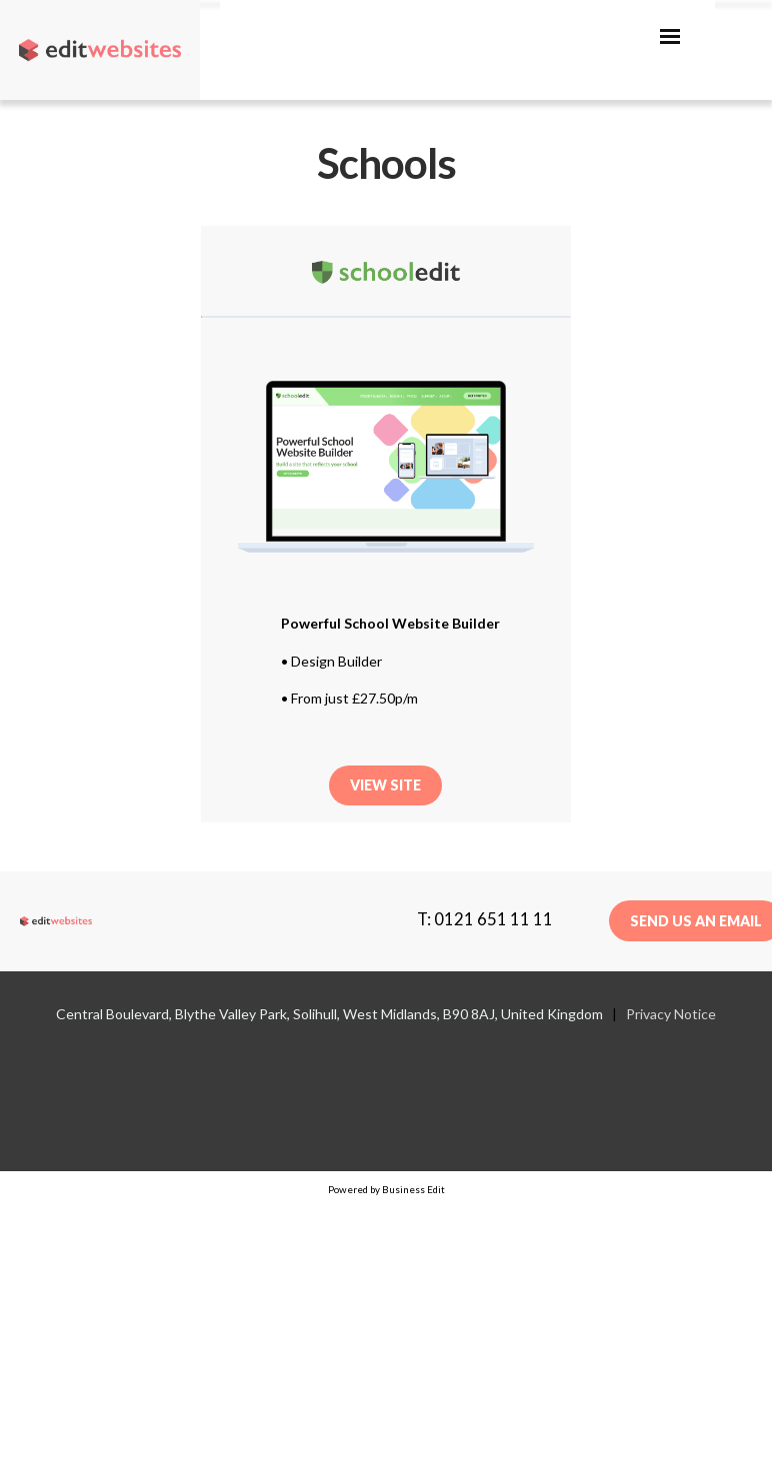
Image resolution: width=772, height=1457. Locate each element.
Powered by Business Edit (386, 1189)
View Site (385, 784)
